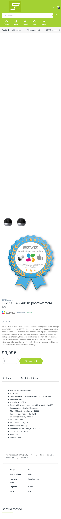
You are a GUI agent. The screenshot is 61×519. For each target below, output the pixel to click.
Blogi (34, 22)
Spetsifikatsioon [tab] (29, 378)
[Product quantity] (10, 361)
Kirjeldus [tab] (6, 378)
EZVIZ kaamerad (7, 300)
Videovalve (16, 30)
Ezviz (26, 458)
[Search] (56, 15)
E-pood (25, 22)
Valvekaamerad (33, 30)
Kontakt (43, 22)
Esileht (4, 30)
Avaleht (6, 22)
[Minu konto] (52, 6)
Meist (16, 22)
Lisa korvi (33, 361)
